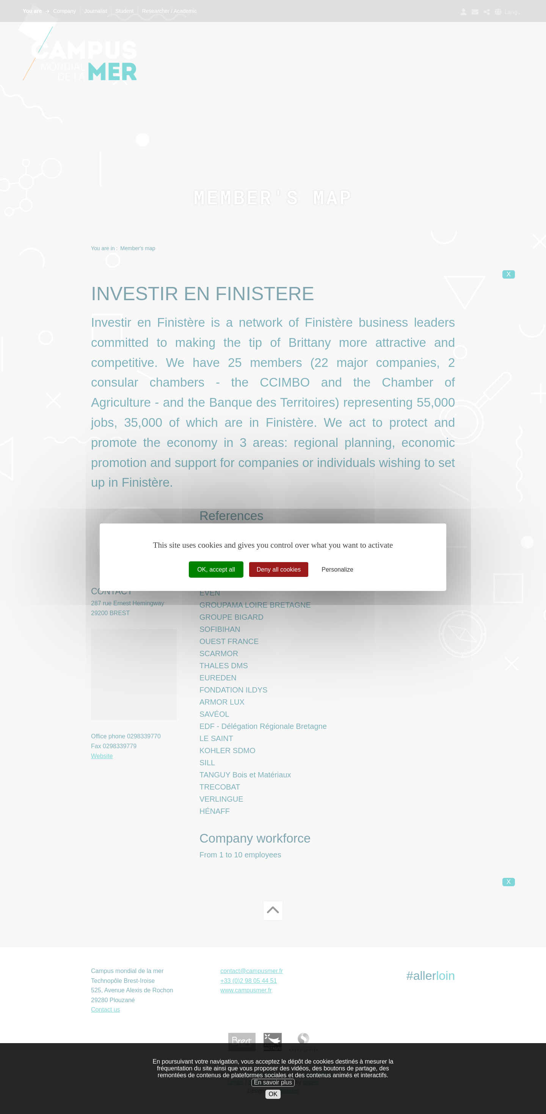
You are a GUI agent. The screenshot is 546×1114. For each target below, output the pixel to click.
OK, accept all (216, 569)
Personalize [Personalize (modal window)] (337, 569)
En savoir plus (273, 1086)
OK (272, 1097)
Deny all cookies (279, 569)
